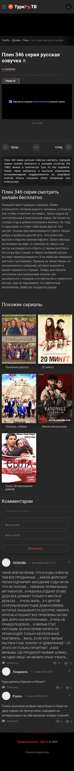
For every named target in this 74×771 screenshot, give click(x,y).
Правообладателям (37, 752)
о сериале (8, 69)
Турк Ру (44, 741)
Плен (26, 40)
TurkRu (6, 40)
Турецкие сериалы (28, 741)
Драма (16, 40)
